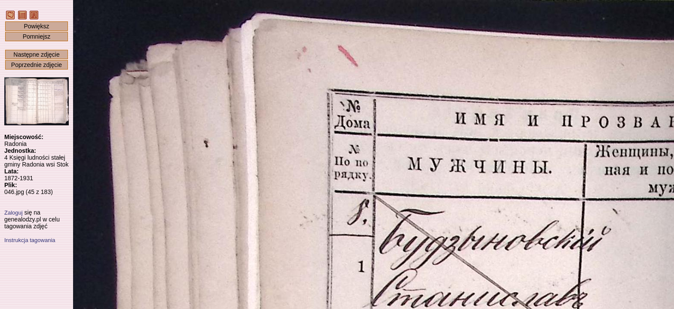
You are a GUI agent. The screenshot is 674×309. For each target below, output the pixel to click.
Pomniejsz (37, 36)
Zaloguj (13, 212)
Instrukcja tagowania (29, 240)
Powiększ (36, 26)
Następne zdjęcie (36, 54)
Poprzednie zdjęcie (36, 64)
